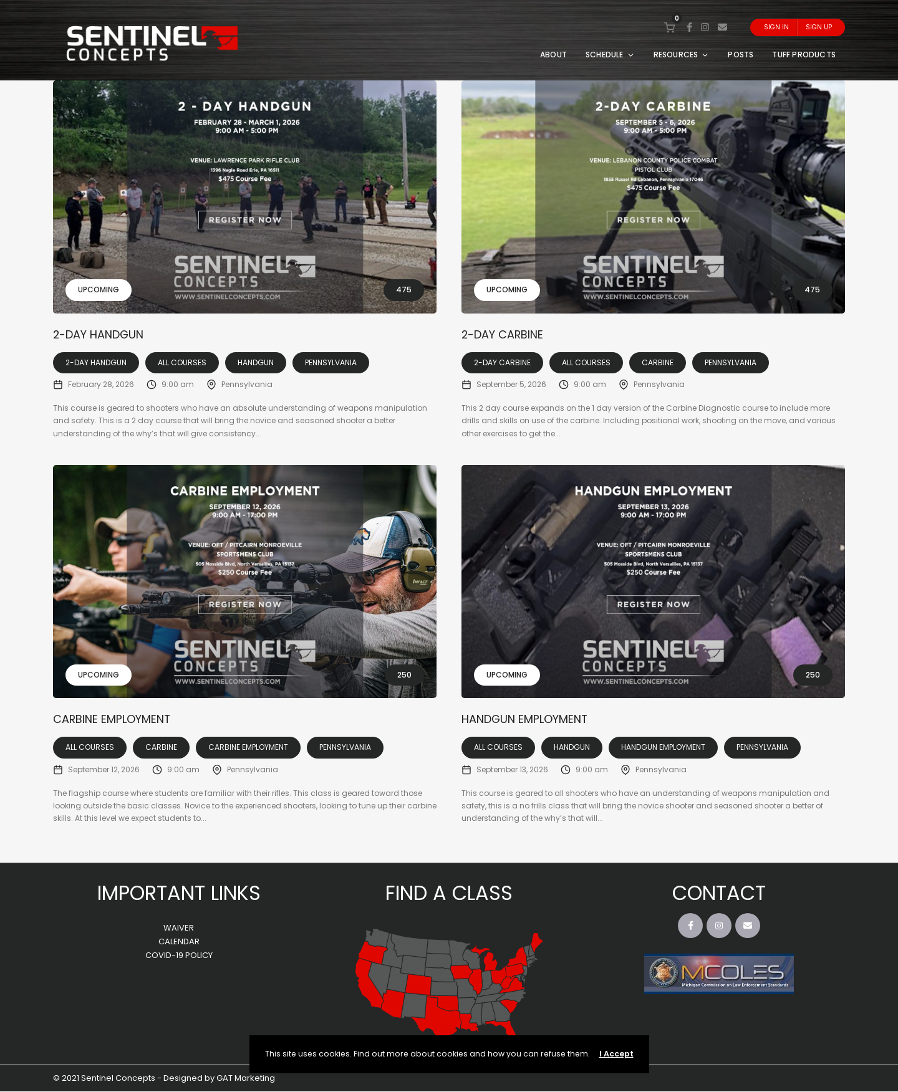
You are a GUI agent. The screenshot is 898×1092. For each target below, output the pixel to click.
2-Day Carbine (505, 334)
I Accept (616, 1053)
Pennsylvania (331, 362)
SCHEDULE (610, 54)
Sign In (776, 27)
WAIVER (178, 928)
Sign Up (819, 27)
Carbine (658, 362)
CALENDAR (179, 942)
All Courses (182, 362)
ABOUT (553, 54)
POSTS (740, 54)
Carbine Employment (115, 719)
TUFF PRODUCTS (804, 54)
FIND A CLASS (449, 893)
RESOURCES (682, 54)
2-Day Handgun (101, 334)
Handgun (256, 362)
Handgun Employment (528, 719)
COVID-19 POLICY (179, 956)
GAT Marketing (245, 1079)
